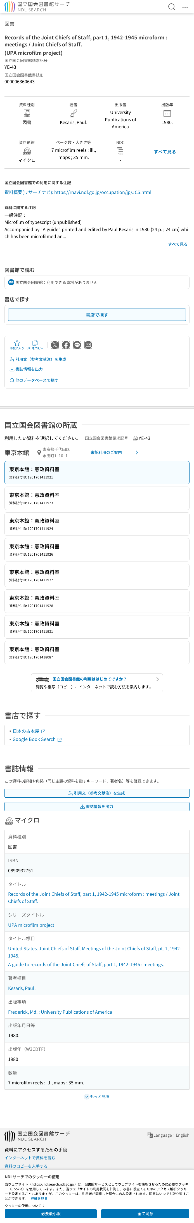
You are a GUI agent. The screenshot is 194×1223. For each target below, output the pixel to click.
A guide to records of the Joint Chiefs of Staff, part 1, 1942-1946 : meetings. (86, 964)
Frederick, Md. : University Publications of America (60, 1011)
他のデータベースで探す (33, 380)
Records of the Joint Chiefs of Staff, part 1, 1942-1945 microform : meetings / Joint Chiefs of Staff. (93, 897)
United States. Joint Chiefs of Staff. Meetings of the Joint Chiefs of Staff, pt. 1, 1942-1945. (94, 952)
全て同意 (145, 1213)
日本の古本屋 (29, 730)
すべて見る (165, 151)
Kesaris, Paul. (22, 988)
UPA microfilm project (31, 924)
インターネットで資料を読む (29, 1157)
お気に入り (17, 345)
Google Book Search (37, 739)
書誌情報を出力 (26, 369)
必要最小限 (51, 1213)
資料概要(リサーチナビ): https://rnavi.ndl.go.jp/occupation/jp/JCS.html (78, 192)
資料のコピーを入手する (26, 1166)
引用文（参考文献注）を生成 (37, 359)
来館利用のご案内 (115, 452)
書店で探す (97, 314)
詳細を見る (39, 1198)
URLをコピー (35, 345)
